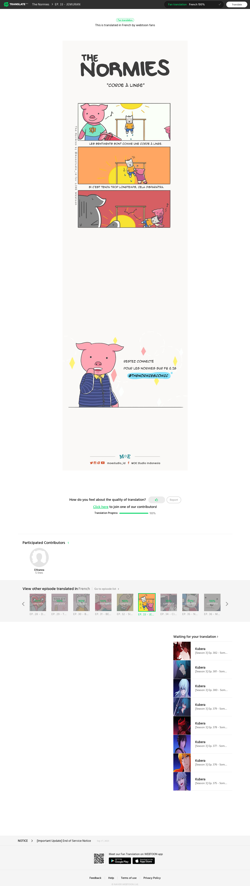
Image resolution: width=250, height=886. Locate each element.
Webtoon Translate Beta (16, 4)
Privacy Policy (152, 878)
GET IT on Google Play (120, 861)
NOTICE (25, 842)
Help (111, 878)
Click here (100, 507)
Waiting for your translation (194, 637)
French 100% (196, 5)
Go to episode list (106, 589)
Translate (237, 5)
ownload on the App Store (144, 861)
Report (174, 500)
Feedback (95, 878)
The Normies (40, 4)
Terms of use (129, 878)
